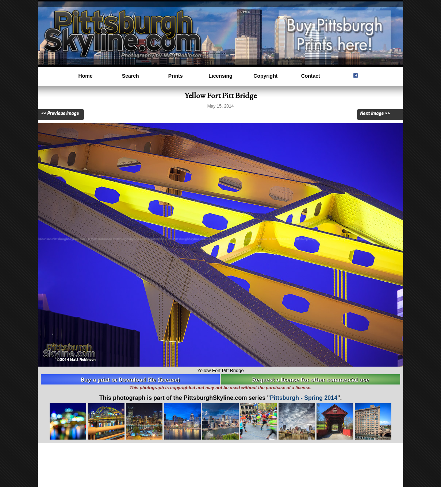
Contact (310, 76)
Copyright (265, 76)
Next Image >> (375, 113)
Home (85, 76)
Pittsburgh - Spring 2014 (303, 398)
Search (130, 76)
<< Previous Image (60, 113)
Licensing (220, 76)
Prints (175, 76)
